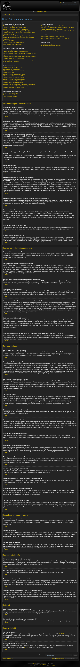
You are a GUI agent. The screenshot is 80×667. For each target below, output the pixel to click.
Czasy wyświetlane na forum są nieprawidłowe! (15, 51)
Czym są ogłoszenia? (9, 95)
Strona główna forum (10, 14)
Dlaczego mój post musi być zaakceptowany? (15, 85)
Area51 (26, 647)
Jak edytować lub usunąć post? (11, 69)
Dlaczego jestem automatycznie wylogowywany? (16, 29)
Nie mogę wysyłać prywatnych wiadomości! (52, 26)
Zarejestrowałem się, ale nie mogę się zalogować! (16, 36)
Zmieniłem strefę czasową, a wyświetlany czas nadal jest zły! (19, 53)
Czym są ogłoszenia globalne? (11, 93)
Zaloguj (45, 11)
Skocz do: (41, 655)
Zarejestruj (39, 11)
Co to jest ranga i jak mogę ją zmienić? (13, 58)
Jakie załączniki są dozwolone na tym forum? (53, 36)
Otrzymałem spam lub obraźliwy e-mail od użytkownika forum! (57, 31)
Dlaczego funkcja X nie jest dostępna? (51, 45)
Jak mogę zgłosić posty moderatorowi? (13, 82)
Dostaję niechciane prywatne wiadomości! (52, 29)
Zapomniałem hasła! (8, 34)
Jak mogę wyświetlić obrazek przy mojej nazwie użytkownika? (19, 56)
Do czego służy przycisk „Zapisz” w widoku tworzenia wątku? (19, 84)
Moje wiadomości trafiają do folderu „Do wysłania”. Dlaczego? (57, 27)
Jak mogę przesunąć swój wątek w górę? (14, 87)
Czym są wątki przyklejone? (10, 96)
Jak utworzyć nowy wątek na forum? (13, 67)
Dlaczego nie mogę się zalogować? (12, 26)
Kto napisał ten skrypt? (47, 44)
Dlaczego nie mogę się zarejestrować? (13, 42)
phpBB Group (63, 634)
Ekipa (53, 658)
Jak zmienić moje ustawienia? (11, 50)
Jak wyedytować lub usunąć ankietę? (13, 75)
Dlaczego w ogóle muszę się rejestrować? (14, 27)
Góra (6, 117)
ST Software (43, 664)
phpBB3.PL (53, 665)
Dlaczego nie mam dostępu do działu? (13, 77)
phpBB (34, 663)
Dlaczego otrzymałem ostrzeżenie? (12, 80)
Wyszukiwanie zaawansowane (68, 4)
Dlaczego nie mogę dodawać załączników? (14, 79)
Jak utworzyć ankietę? (9, 72)
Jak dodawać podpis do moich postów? (13, 70)
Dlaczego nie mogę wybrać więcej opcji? (14, 74)
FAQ (34, 11)
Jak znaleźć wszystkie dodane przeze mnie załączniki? (55, 38)
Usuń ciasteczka (60, 658)
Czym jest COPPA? (8, 41)
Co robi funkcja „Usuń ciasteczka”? (12, 44)
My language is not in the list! (11, 55)
